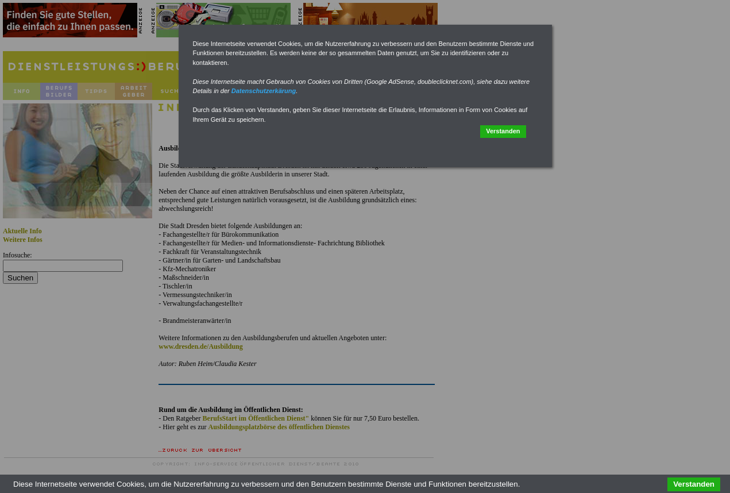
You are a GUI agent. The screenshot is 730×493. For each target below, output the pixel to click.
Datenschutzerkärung (263, 90)
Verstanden (503, 131)
